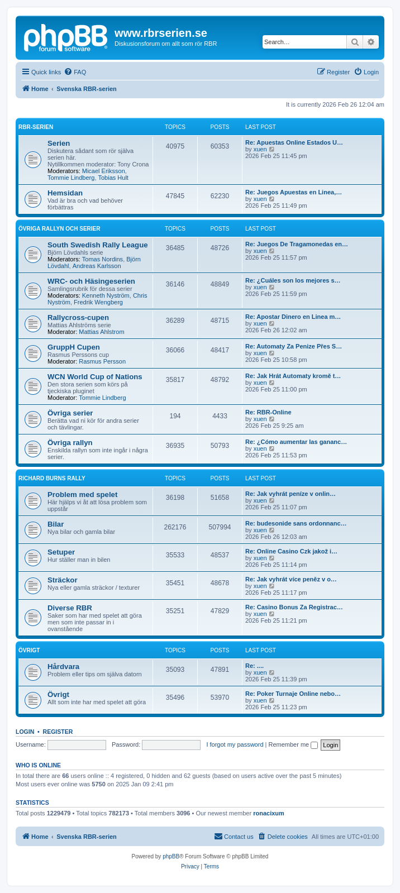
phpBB (171, 856)
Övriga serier (70, 413)
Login (25, 731)
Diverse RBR (69, 608)
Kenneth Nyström (106, 295)
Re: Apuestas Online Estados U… (294, 142)
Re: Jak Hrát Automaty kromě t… (293, 376)
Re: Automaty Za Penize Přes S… (293, 346)
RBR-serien (35, 127)
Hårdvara (63, 666)
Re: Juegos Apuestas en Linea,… (293, 192)
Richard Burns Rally (51, 478)
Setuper (61, 552)
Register (58, 731)
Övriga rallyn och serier (59, 229)
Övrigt (29, 650)
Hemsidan (65, 193)
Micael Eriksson (103, 171)
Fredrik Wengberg (98, 302)
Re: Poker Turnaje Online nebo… (293, 693)
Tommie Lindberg (70, 177)
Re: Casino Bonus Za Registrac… (294, 607)
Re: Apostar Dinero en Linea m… (293, 316)
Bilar (55, 524)
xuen (260, 149)
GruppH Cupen (73, 347)
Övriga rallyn (70, 442)
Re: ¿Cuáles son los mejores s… (293, 280)
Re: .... (254, 665)
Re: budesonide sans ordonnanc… (296, 523)
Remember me (293, 744)
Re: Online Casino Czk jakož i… (291, 551)
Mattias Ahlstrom (101, 331)
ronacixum (268, 813)
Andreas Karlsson (97, 265)
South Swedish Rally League (97, 245)
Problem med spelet (82, 494)
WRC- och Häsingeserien (91, 281)
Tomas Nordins (102, 259)
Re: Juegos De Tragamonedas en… (296, 244)
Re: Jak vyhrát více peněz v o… (291, 579)
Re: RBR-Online (268, 412)
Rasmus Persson (102, 361)
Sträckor (62, 580)
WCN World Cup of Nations (94, 377)
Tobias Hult (113, 177)
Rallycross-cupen (78, 317)
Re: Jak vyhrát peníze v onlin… (290, 493)
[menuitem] (75, 72)
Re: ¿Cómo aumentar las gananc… (296, 441)
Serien (58, 143)
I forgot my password (234, 744)
